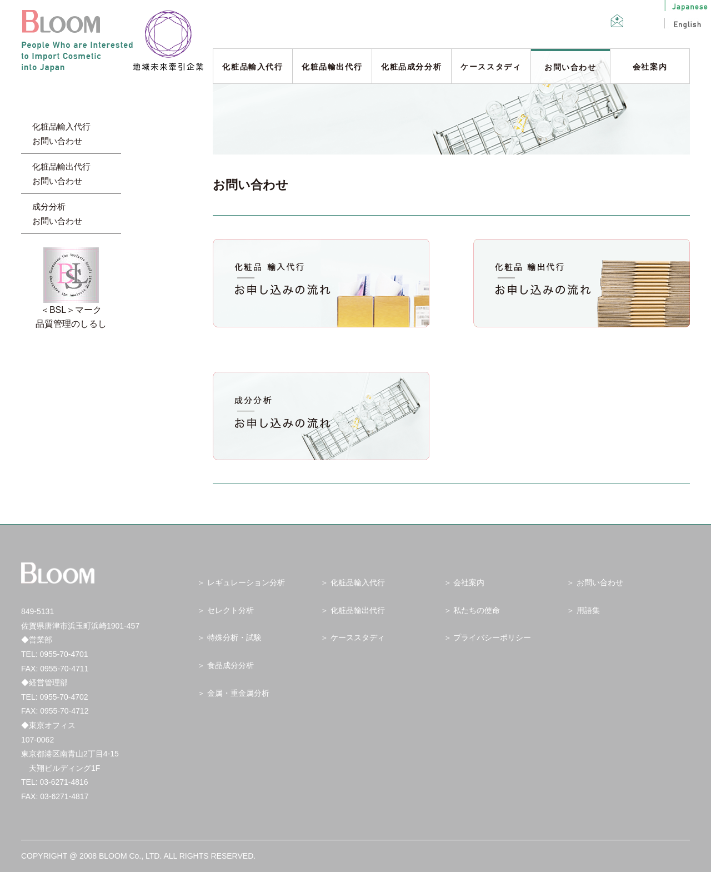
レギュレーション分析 (246, 582)
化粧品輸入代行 (252, 66)
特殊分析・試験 (234, 637)
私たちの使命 (476, 610)
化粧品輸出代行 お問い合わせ (61, 174)
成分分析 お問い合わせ (57, 214)
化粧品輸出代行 (332, 66)
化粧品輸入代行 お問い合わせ (61, 134)
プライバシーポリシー (492, 637)
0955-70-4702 (63, 696)
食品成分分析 (230, 665)
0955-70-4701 (63, 654)
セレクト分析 (230, 610)
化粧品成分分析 (411, 66)
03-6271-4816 (63, 782)
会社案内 (650, 66)
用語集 (588, 610)
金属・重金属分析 (238, 693)
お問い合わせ (570, 67)
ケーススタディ (490, 66)
